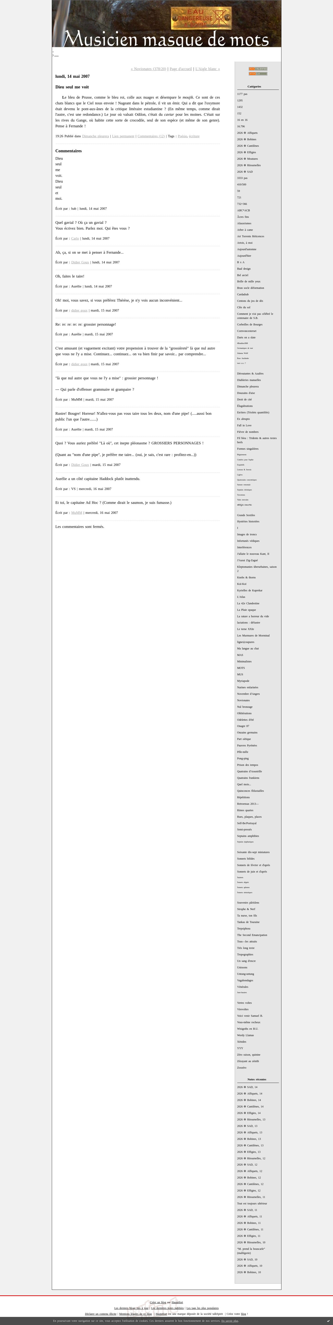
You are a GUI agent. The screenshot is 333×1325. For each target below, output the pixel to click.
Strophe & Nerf (246, 909)
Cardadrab (243, 294)
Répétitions (243, 797)
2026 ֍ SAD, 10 (247, 1259)
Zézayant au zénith (248, 1061)
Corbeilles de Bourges (250, 324)
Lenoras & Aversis (244, 470)
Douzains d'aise (246, 393)
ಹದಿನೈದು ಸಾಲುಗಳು (244, 505)
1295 (240, 100)
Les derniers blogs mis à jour (131, 1308)
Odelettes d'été (245, 719)
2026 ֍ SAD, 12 (247, 1164)
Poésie (182, 136)
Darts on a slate (246, 337)
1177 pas (242, 94)
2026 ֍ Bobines (246, 139)
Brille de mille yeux (249, 281)
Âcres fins (243, 216)
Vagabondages (245, 980)
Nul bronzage (245, 706)
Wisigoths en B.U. (248, 1028)
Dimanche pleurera (248, 386)
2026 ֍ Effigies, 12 (249, 1190)
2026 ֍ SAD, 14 (247, 1087)
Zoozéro (242, 1067)
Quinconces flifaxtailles (250, 790)
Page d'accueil (181, 69)
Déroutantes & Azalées (250, 373)
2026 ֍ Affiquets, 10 (249, 1265)
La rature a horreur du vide (253, 616)
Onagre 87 (243, 726)
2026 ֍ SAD (245, 171)
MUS (240, 674)
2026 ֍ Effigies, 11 (249, 1236)
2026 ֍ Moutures (247, 158)
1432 (240, 107)
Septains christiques (244, 490)
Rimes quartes (245, 810)
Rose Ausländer (243, 358)
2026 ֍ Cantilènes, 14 (250, 1106)
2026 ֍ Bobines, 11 (249, 1223)
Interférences (244, 547)
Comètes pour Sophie (245, 460)
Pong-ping (243, 758)
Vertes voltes (244, 1002)
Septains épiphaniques (245, 842)
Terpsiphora (243, 928)
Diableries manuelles (249, 380)
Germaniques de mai (245, 348)
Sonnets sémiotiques (244, 893)
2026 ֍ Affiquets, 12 (249, 1171)
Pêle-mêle (242, 752)
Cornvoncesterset (246, 331)
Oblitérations (244, 713)
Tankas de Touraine (248, 922)
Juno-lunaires (242, 992)
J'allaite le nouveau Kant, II (253, 553)
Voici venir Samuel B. (250, 1015)
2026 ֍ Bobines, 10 (249, 1272)
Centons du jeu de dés (250, 300)
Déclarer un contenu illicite (101, 1314)
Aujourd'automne (246, 249)
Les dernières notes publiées (167, 1308)
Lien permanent (123, 136)
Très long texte (246, 948)
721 (239, 197)
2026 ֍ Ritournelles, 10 (251, 1242)
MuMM (76, 512)
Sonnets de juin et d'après (252, 871)
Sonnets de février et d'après (253, 865)
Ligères (240, 475)
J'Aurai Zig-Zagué (247, 560)
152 (239, 113)
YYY (240, 1048)
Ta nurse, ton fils (247, 915)
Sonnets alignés (243, 882)
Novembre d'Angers (248, 693)
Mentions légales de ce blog (135, 1314)
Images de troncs (247, 534)
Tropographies (245, 954)
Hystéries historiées (248, 521)
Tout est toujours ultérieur (252, 1203)
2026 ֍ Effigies (246, 152)
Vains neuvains (243, 500)
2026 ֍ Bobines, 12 (249, 1177)
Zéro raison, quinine (248, 1054)
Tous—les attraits (247, 941)
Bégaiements (242, 455)
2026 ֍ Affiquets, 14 (249, 1093)
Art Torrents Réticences (250, 236)
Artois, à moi (245, 242)
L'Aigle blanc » (207, 69)
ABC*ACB (243, 210)
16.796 (241, 126)
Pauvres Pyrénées (247, 745)
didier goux (79, 310)
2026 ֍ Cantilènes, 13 (250, 1145)
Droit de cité (244, 399)
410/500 (241, 184)
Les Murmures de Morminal (253, 635)
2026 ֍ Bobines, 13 (249, 1139)
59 (238, 191)
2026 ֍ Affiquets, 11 (249, 1216)
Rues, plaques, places (249, 816)
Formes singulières (248, 448)
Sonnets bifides (246, 858)
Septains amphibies (248, 836)
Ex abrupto (243, 419)
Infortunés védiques (248, 540)
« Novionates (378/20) (148, 69)
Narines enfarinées (247, 687)
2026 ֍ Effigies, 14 (249, 1113)
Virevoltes (243, 1009)
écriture (194, 136)
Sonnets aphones (243, 887)
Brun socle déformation (250, 288)
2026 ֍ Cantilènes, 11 (250, 1229)
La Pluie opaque (246, 609)
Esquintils (240, 465)
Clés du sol (243, 307)
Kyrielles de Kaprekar (249, 590)
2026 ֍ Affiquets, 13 (249, 1132)
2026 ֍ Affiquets (247, 132)
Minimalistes (244, 661)
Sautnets (240, 877)
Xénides (241, 1041)
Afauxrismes (244, 223)
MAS (240, 655)
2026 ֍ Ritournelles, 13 (251, 1119)
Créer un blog (158, 1302)
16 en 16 (242, 120)
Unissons (242, 967)
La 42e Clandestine (248, 603)
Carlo (75, 238)
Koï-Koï (242, 584)
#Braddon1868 (242, 343)
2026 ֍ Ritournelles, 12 (251, 1158)
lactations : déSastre (248, 622)
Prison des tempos (247, 765)
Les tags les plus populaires (203, 1308)
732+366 (242, 204)
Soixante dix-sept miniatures (253, 852)
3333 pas (242, 178)
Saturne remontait (243, 485)
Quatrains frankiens (248, 777)
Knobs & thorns (246, 577)
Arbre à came (245, 229)
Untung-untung (245, 974)
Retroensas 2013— (248, 803)
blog (243, 1314)
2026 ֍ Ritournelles (249, 165)
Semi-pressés (244, 829)
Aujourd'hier (244, 255)
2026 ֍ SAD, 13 (247, 1126)
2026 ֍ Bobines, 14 (249, 1100)
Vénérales (242, 986)
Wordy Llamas (245, 1035)
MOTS (241, 668)
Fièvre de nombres (248, 431)
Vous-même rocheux (248, 1022)
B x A (241, 262)
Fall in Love (244, 425)
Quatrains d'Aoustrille (249, 771)
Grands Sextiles (246, 515)
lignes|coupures (245, 642)
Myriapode (243, 681)
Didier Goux (80, 262)
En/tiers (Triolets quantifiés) (253, 412)
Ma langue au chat (248, 648)
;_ (55, 52)
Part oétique (244, 739)
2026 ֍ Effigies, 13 (249, 1152)
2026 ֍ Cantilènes (248, 145)
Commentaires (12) (151, 136)
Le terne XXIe (245, 629)
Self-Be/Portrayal (247, 823)
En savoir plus (230, 1320)
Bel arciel (242, 275)
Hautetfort (177, 1302)
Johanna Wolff (242, 353)
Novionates (243, 700)
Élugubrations (245, 406)
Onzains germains (247, 732)
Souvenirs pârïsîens (248, 902)
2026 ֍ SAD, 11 (247, 1210)
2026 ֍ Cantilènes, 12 (250, 1184)
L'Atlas (241, 597)
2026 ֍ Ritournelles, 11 (251, 1197)
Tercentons (241, 495)
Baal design (244, 268)
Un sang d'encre (246, 961)
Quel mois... (244, 784)
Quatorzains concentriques (247, 480)
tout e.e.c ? (241, 363)
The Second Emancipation (252, 935)
